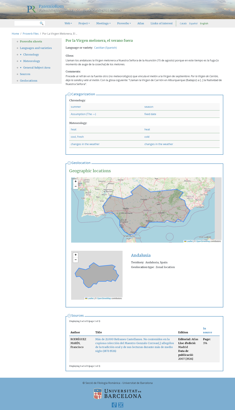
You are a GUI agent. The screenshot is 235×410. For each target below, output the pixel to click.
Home (15, 33)
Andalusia (141, 255)
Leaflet (188, 241)
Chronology (31, 54)
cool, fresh (77, 137)
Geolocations (28, 80)
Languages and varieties (36, 48)
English (204, 23)
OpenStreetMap (203, 241)
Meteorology (31, 61)
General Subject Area (36, 67)
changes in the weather (85, 144)
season (148, 106)
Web (67, 23)
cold (146, 137)
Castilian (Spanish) (105, 47)
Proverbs (123, 23)
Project (83, 23)
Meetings (102, 23)
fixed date (150, 114)
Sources (77, 315)
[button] (75, 181)
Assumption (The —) (83, 114)
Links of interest (162, 23)
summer (76, 106)
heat (73, 129)
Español (193, 23)
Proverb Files (31, 33)
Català (183, 23)
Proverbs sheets (31, 41)
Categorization (83, 94)
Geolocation (81, 163)
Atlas (140, 23)
